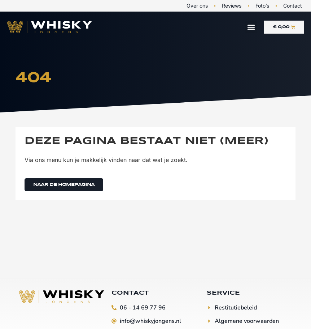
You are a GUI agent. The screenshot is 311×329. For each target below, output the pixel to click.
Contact (292, 6)
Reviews (231, 6)
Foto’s (262, 6)
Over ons (197, 6)
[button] (251, 27)
